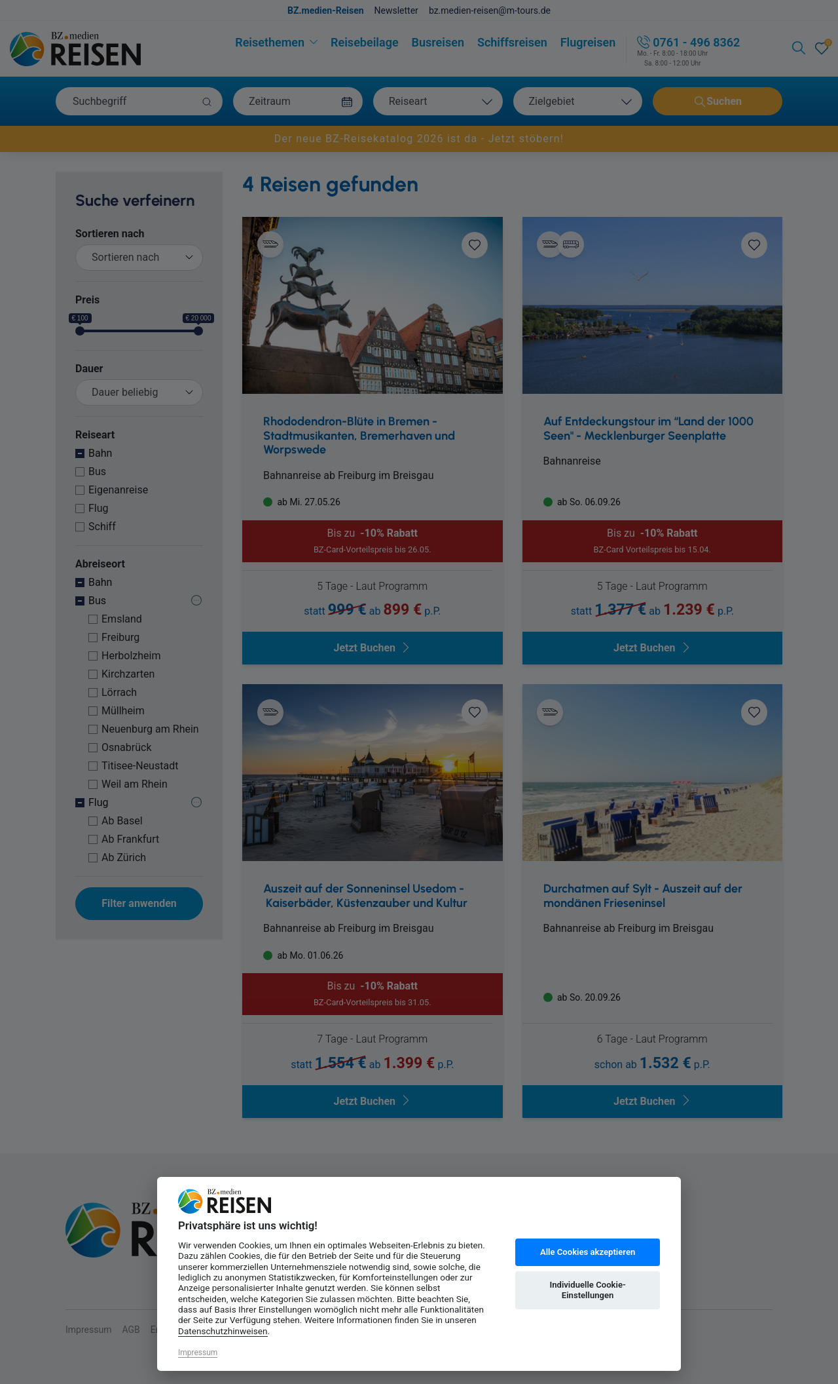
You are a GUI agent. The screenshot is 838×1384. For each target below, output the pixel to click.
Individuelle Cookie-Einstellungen (587, 1290)
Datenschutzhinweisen (223, 1331)
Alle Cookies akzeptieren (587, 1252)
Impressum (197, 1352)
